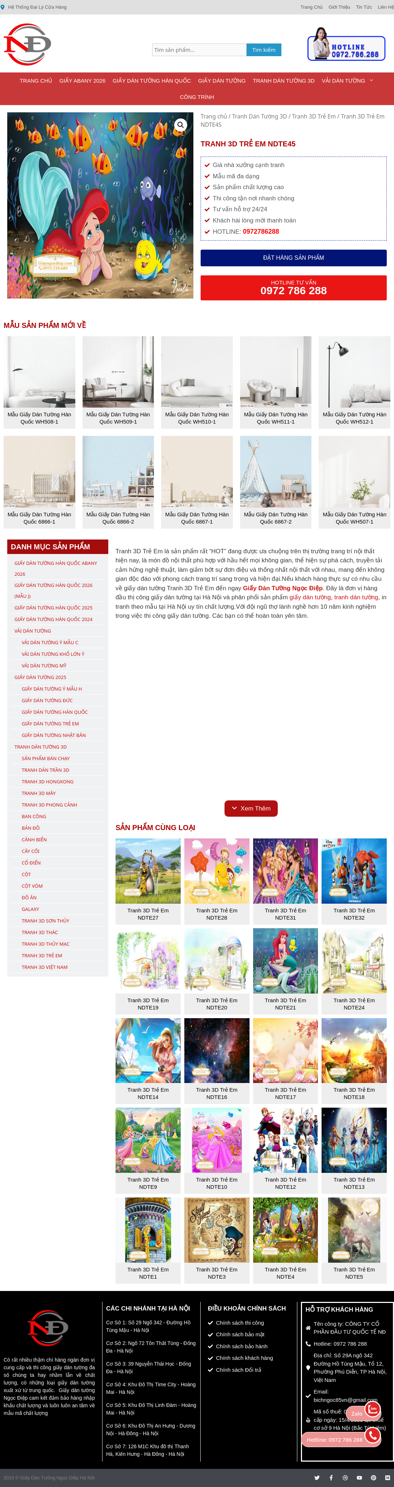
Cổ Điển (31, 862)
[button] (180, 125)
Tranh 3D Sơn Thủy (45, 920)
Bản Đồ (31, 828)
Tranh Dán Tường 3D (283, 81)
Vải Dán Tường (350, 80)
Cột (26, 874)
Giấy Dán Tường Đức (47, 700)
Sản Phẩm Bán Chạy (46, 758)
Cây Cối (30, 851)
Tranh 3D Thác (40, 932)
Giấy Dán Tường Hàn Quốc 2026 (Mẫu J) (53, 590)
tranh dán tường (356, 597)
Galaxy (30, 909)
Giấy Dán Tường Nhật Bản (54, 735)
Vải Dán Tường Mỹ (44, 665)
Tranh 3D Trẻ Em (314, 116)
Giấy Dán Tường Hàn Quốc (152, 81)
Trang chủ (214, 116)
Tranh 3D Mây (39, 793)
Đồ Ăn (29, 897)
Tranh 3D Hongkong (48, 781)
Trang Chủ (36, 81)
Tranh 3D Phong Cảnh (49, 804)
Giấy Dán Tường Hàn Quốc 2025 (53, 607)
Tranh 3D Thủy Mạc (46, 944)
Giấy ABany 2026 (82, 81)
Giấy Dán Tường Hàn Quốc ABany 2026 (55, 568)
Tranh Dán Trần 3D (45, 770)
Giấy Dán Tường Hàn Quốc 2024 (53, 619)
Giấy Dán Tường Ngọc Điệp (283, 588)
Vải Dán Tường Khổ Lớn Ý (53, 654)
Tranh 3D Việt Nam (45, 967)
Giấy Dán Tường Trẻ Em (50, 723)
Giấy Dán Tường (222, 81)
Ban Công (34, 816)
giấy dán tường (310, 597)
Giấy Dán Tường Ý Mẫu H (52, 689)
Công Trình (197, 97)
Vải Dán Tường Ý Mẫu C (50, 642)
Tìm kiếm (264, 49)
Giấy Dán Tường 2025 (40, 677)
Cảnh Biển (34, 839)
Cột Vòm (32, 886)
